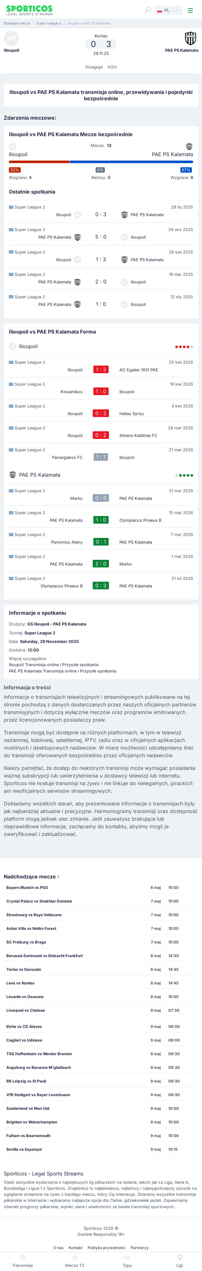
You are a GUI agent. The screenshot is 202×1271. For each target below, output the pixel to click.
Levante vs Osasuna (25, 996)
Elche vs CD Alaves (24, 1026)
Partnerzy (140, 1247)
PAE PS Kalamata (172, 154)
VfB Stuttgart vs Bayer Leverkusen (38, 1094)
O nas (58, 1247)
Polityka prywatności (106, 1247)
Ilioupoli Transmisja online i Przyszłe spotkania (53, 664)
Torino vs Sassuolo (23, 969)
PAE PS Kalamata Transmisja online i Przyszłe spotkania (62, 671)
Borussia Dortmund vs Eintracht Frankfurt (44, 955)
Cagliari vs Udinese (24, 1040)
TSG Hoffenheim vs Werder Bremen (39, 1053)
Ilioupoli (18, 154)
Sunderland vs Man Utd (28, 1108)
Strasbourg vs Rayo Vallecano (34, 914)
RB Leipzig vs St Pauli (26, 1081)
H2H (112, 67)
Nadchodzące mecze (32, 876)
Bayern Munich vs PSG (27, 887)
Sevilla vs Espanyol (24, 1149)
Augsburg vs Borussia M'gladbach (38, 1067)
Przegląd (93, 67)
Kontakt (76, 1247)
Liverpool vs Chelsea (25, 1010)
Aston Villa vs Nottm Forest (31, 928)
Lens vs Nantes (20, 983)
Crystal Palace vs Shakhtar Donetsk (39, 901)
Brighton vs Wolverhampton (31, 1122)
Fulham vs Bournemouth (28, 1135)
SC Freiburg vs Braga (26, 942)
